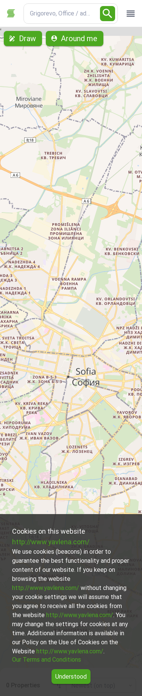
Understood (71, 676)
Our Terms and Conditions (46, 659)
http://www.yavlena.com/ (50, 542)
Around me (74, 38)
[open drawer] (130, 13)
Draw (23, 38)
